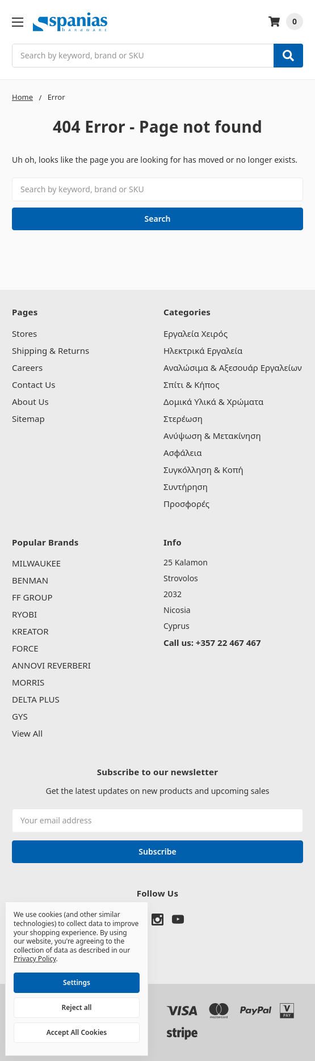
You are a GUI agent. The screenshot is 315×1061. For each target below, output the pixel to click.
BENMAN (30, 580)
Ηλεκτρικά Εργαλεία (202, 350)
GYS (20, 716)
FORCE (25, 648)
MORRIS (28, 682)
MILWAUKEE (36, 563)
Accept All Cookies (77, 1032)
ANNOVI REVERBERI (51, 665)
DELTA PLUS (36, 699)
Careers (27, 367)
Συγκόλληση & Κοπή (203, 469)
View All (27, 733)
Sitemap (28, 418)
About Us (30, 401)
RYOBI (24, 614)
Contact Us (33, 384)
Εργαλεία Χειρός (195, 333)
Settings (76, 982)
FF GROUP (32, 597)
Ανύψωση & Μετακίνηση (212, 435)
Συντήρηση (185, 486)
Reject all (77, 1007)
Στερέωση (183, 418)
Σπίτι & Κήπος (191, 384)
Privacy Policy (35, 958)
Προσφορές (186, 503)
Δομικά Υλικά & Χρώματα (213, 401)
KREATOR (30, 631)
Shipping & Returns (50, 350)
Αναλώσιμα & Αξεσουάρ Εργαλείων (232, 367)
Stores (24, 333)
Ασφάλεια (182, 452)
